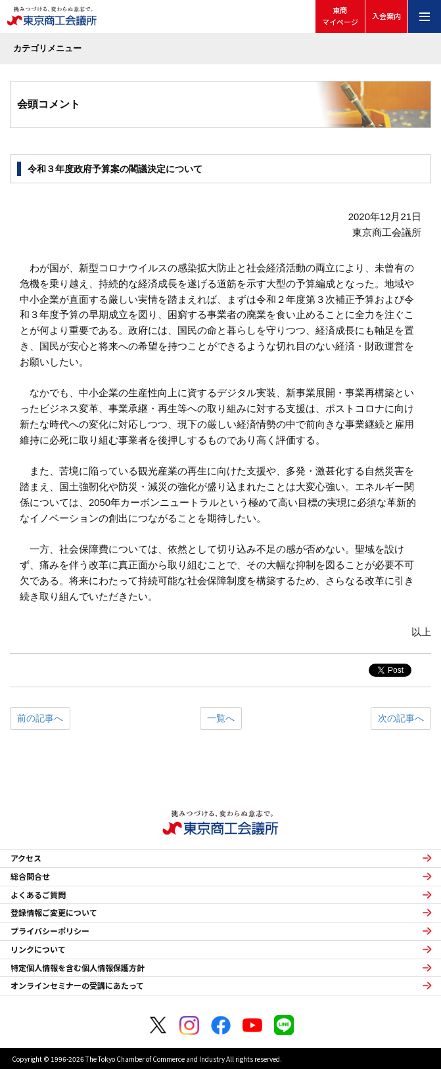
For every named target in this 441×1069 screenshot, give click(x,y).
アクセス (26, 858)
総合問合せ (30, 876)
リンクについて (38, 949)
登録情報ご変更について (54, 912)
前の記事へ (40, 718)
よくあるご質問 (38, 895)
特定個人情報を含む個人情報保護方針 (78, 968)
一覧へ (221, 718)
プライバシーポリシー (50, 931)
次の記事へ (401, 718)
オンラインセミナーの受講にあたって (77, 985)
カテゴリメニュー (47, 48)
